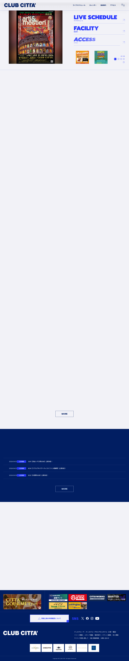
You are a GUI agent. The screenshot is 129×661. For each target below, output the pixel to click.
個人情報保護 (94, 638)
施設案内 (103, 5)
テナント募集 (106, 635)
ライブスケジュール (79, 5)
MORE (65, 413)
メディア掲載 (89, 635)
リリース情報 (78, 635)
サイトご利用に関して (81, 638)
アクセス (113, 5)
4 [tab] (124, 59)
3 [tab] (121, 59)
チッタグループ (79, 632)
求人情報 (115, 635)
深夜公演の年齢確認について (51, 618)
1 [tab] (115, 59)
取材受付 (97, 635)
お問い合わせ (105, 638)
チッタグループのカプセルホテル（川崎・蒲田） (101, 632)
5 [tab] (124, 62)
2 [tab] (119, 59)
